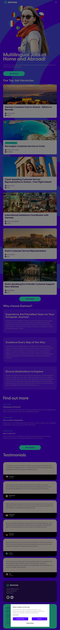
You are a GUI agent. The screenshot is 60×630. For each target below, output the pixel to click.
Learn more (15, 614)
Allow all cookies (20, 618)
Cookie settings (30, 623)
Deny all (39, 618)
